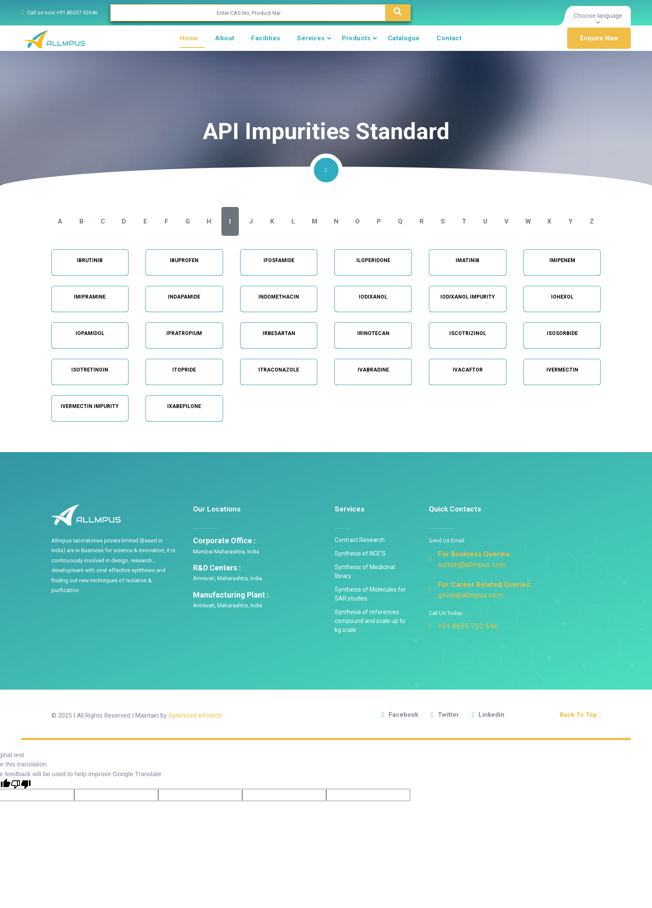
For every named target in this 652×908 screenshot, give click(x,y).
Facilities (265, 38)
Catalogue (404, 38)
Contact (449, 38)
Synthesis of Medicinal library (365, 571)
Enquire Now (599, 38)
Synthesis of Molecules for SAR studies (370, 594)
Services (311, 38)
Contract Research (360, 539)
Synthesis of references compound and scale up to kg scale (370, 621)
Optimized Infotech (195, 715)
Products (356, 38)
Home (189, 38)
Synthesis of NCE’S (360, 553)
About (224, 38)
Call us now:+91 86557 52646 (62, 12)
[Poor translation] (21, 784)
